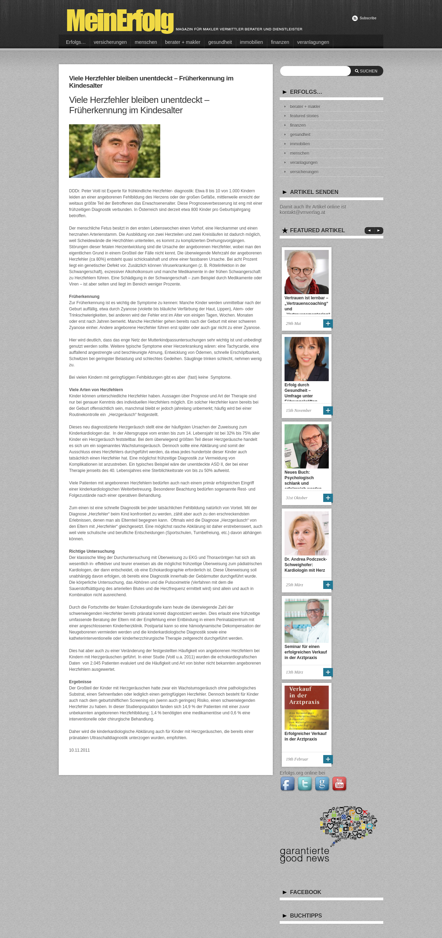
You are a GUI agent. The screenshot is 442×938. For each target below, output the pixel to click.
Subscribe (368, 18)
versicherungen (110, 42)
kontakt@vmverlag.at (302, 212)
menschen (146, 42)
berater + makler (182, 42)
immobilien (251, 42)
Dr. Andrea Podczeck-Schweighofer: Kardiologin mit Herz (306, 565)
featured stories (304, 116)
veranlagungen (313, 42)
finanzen (280, 42)
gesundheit (220, 42)
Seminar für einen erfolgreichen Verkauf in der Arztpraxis (306, 652)
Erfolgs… (76, 42)
